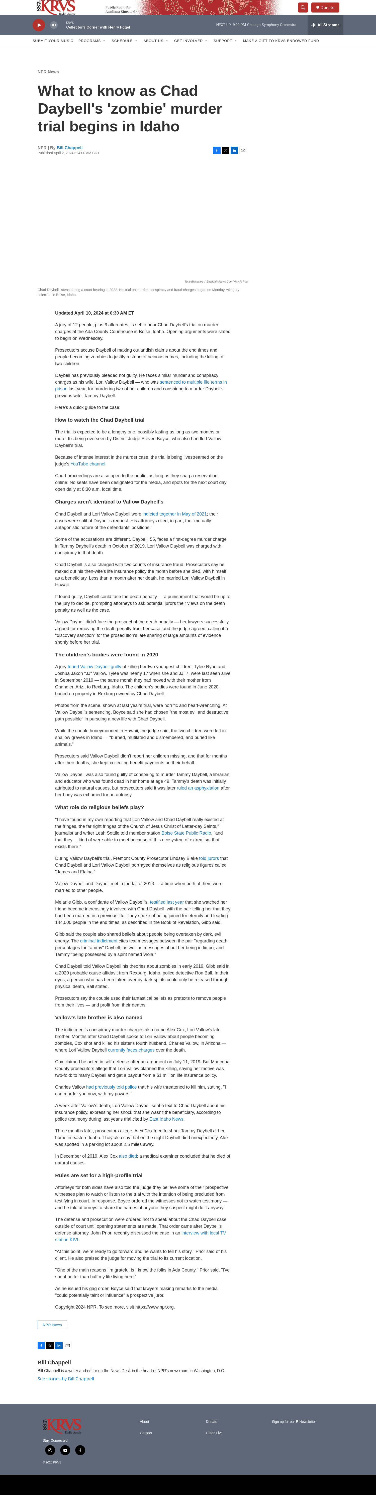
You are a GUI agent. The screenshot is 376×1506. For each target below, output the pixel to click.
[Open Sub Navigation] (105, 52)
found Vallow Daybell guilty (94, 677)
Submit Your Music (53, 52)
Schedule (122, 52)
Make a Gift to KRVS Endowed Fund (281, 52)
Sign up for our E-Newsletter (294, 1433)
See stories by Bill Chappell (66, 1390)
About (144, 1433)
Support (223, 52)
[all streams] (325, 36)
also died (127, 1167)
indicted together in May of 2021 (175, 525)
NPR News (48, 83)
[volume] (54, 36)
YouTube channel (87, 475)
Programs (89, 52)
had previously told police (111, 1098)
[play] (39, 36)
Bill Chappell (70, 159)
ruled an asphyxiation (198, 799)
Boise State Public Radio (186, 844)
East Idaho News (166, 1130)
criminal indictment (98, 952)
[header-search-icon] (305, 13)
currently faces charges (131, 1061)
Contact (146, 1444)
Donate (330, 13)
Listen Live (214, 1444)
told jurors (209, 869)
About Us (153, 52)
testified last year (167, 913)
